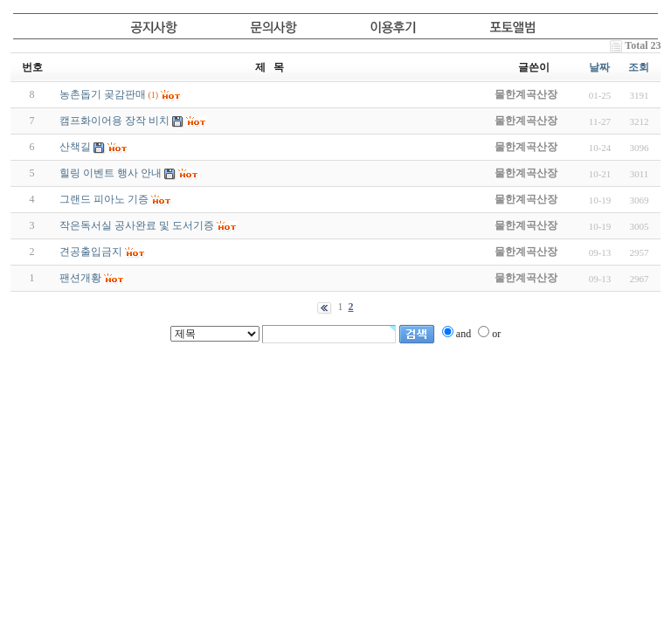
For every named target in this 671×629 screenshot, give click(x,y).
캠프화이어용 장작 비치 (114, 120)
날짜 (599, 67)
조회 (638, 67)
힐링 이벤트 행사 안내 (110, 173)
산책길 (75, 147)
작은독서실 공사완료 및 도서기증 (136, 225)
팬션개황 (80, 278)
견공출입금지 (90, 251)
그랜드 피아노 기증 (104, 199)
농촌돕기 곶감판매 (102, 94)
